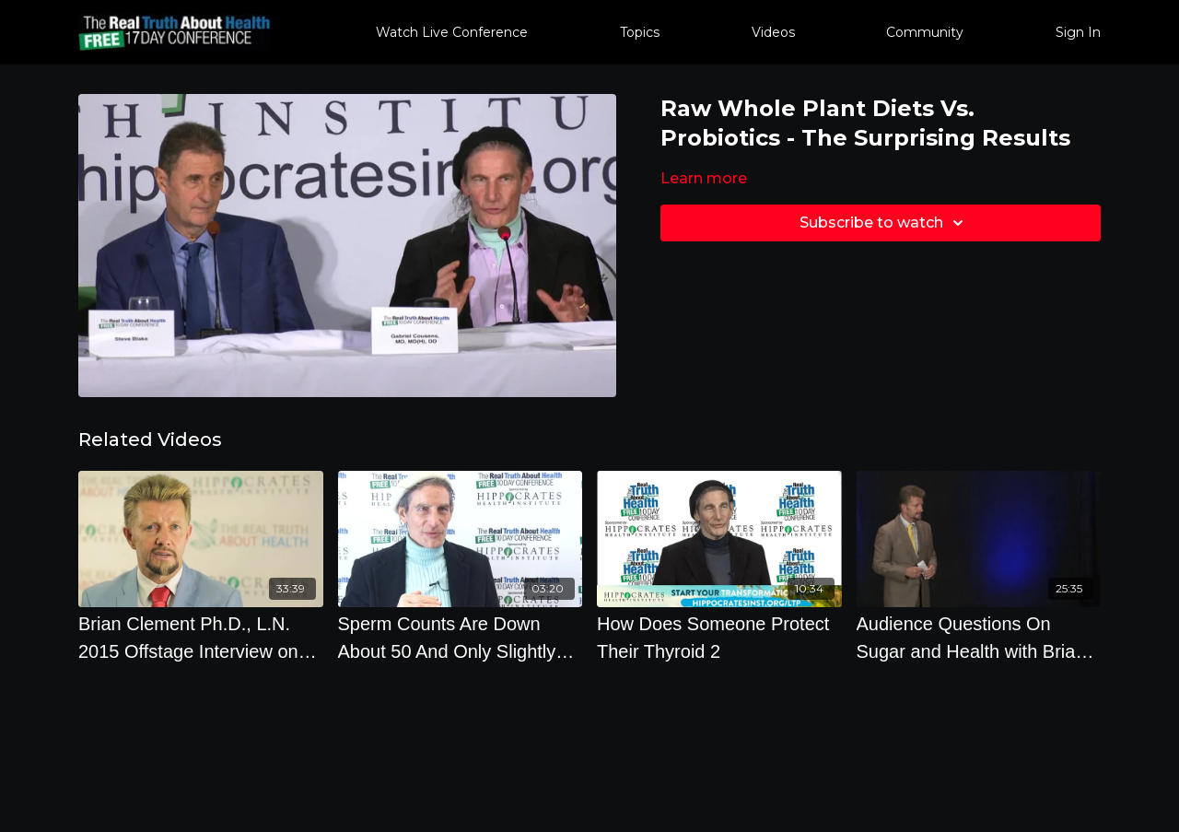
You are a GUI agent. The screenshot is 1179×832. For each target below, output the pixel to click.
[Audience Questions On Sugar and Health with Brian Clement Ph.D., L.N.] (979, 637)
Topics (640, 32)
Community (924, 32)
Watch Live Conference (452, 32)
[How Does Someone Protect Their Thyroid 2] (719, 637)
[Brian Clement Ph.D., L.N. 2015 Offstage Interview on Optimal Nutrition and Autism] (200, 637)
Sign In (1078, 32)
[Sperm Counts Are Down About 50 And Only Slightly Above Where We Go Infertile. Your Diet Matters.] (460, 637)
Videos (773, 32)
